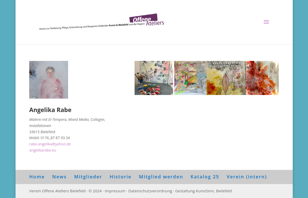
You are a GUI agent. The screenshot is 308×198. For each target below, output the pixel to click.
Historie (121, 176)
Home (37, 176)
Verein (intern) (247, 176)
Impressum (115, 190)
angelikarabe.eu (42, 150)
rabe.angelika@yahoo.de (50, 143)
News (59, 176)
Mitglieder (88, 176)
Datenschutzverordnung (150, 190)
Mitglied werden (161, 176)
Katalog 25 (204, 176)
